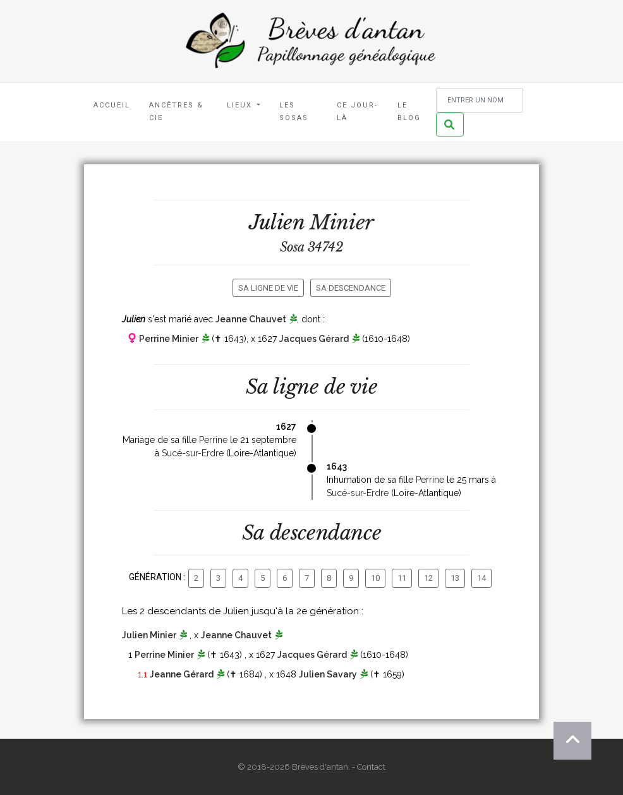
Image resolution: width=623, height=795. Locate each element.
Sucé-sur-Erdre (193, 453)
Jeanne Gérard (182, 674)
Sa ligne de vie (268, 288)
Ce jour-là (357, 111)
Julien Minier (149, 635)
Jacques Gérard (314, 339)
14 (481, 578)
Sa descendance (350, 288)
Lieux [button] (241, 105)
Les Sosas (293, 111)
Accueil (112, 105)
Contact (371, 767)
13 (455, 578)
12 (428, 578)
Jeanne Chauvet (250, 319)
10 (375, 578)
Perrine (213, 440)
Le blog (409, 111)
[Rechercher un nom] (479, 100)
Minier (342, 222)
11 (401, 578)
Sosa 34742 (312, 247)
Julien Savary (328, 674)
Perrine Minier (168, 339)
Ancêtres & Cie (176, 111)
